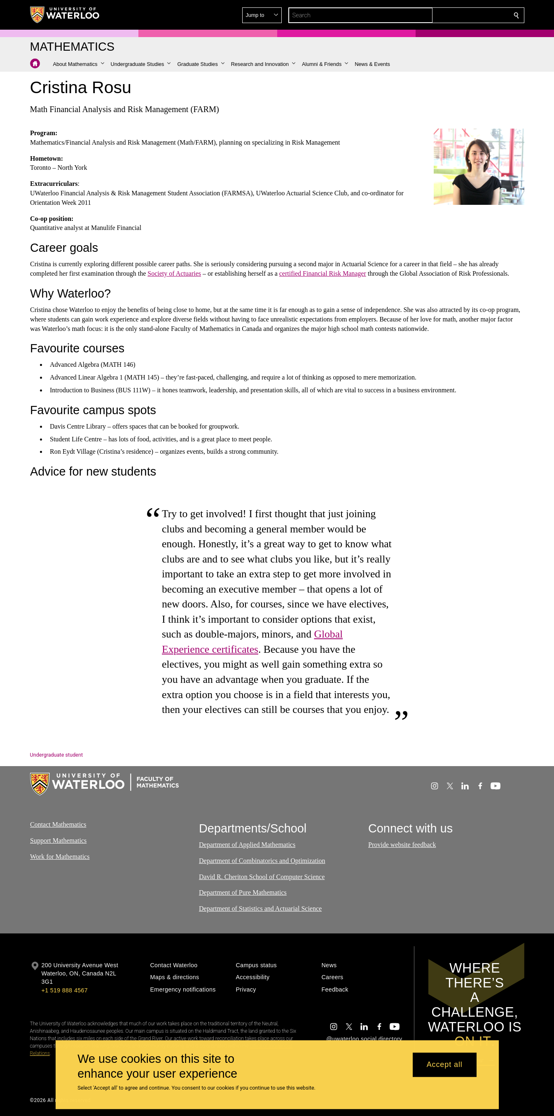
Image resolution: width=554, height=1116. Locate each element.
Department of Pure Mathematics (243, 892)
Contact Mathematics (58, 824)
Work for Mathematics (59, 856)
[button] (456, 15)
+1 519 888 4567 (65, 990)
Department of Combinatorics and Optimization (262, 860)
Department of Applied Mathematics (247, 844)
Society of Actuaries (174, 273)
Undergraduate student (56, 755)
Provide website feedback (402, 844)
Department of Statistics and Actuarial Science (260, 908)
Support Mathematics (58, 840)
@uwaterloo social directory (364, 1039)
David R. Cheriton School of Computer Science (262, 876)
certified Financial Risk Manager (322, 273)
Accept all (445, 1065)
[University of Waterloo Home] (65, 15)
